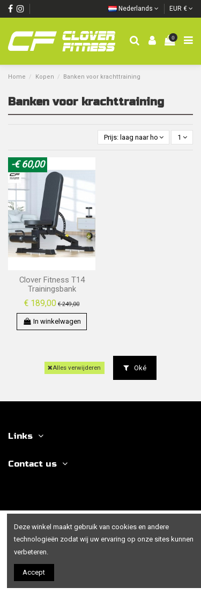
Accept (34, 572)
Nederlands (133, 8)
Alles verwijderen (74, 367)
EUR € (181, 8)
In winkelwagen (52, 321)
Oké (134, 368)
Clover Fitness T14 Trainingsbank (52, 284)
